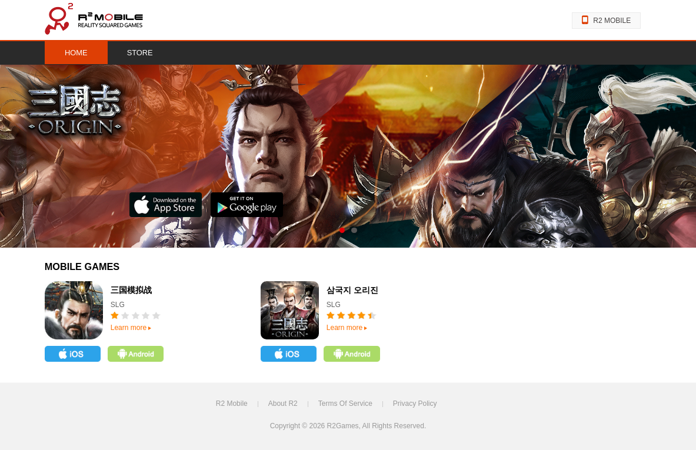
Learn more (131, 328)
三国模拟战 (131, 290)
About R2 (283, 403)
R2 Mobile (232, 403)
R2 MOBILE (606, 20)
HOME (76, 52)
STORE (140, 52)
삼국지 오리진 (352, 290)
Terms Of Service (345, 403)
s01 (342, 230)
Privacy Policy (415, 403)
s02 (354, 230)
